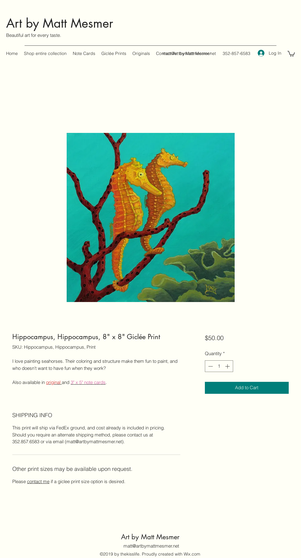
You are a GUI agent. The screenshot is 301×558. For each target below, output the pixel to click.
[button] (291, 53)
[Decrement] (210, 366)
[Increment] (228, 366)
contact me (38, 481)
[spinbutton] (219, 366)
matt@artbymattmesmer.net (189, 53)
